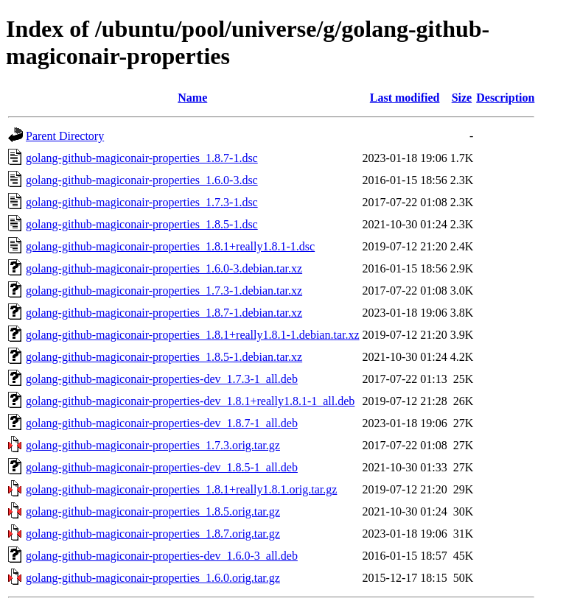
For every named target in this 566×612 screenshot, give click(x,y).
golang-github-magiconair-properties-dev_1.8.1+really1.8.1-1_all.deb (190, 401)
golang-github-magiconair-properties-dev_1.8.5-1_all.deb (162, 467)
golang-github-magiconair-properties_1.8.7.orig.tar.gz (153, 533)
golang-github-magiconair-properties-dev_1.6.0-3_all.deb (162, 555)
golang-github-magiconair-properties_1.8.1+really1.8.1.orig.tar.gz (181, 489)
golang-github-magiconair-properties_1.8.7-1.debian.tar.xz (164, 312)
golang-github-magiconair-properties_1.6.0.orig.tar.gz (153, 577)
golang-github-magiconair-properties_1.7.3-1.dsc (142, 202)
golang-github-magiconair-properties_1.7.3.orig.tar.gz (153, 445)
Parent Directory (65, 136)
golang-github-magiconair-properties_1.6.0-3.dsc (142, 180)
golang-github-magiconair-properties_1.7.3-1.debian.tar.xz (164, 290)
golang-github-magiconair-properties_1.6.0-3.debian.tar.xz (164, 268)
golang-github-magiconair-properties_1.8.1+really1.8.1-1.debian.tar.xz (193, 334)
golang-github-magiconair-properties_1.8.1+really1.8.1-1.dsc (170, 246)
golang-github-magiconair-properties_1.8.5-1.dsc (142, 224)
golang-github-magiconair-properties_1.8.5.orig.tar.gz (153, 511)
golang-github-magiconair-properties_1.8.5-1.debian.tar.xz (164, 357)
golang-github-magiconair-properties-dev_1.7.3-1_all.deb (162, 379)
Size (462, 97)
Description (505, 97)
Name (192, 97)
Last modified (405, 97)
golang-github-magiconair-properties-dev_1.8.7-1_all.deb (162, 423)
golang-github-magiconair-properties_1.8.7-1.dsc (142, 158)
